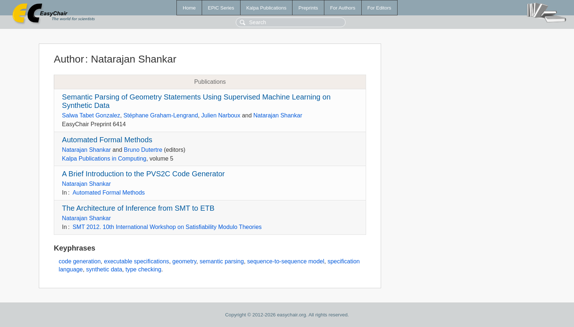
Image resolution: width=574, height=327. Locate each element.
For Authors (342, 8)
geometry (184, 261)
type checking (143, 269)
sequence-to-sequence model (285, 261)
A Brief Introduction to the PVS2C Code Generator (143, 174)
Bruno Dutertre (143, 150)
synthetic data (104, 269)
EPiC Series (221, 8)
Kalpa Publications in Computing (104, 158)
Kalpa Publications (266, 8)
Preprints (308, 8)
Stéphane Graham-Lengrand (160, 115)
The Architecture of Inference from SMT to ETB (138, 208)
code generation (80, 261)
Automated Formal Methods (107, 140)
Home (189, 8)
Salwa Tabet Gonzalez (91, 115)
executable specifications (136, 261)
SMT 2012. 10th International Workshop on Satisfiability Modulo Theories (167, 227)
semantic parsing (222, 261)
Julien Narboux (221, 115)
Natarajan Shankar (277, 115)
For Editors (379, 8)
